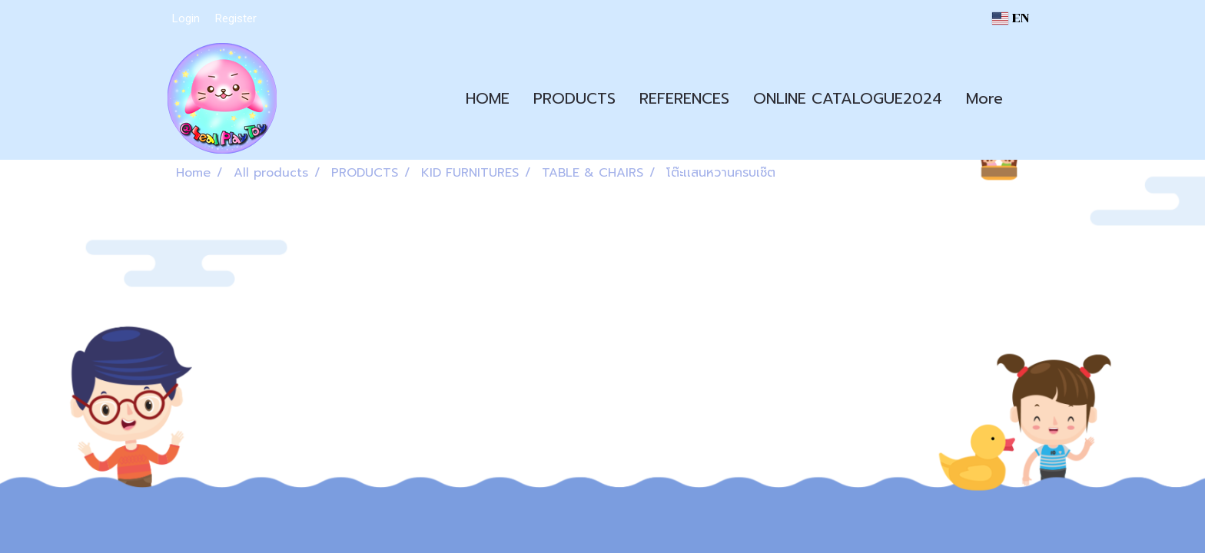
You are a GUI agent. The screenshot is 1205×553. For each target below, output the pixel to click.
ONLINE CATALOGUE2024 (847, 98)
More (984, 98)
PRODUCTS (574, 98)
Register (236, 18)
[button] (1028, 98)
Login (186, 18)
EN (1010, 18)
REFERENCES (684, 98)
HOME (488, 98)
